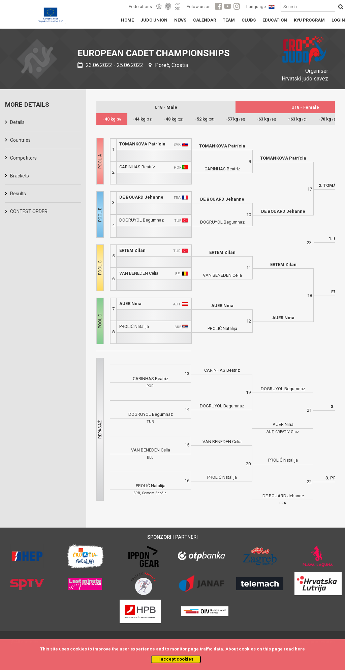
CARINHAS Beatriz (137, 166)
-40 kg (112, 119)
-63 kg (266, 119)
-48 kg (174, 119)
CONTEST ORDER (29, 211)
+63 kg (297, 119)
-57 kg (235, 119)
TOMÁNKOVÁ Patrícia (142, 143)
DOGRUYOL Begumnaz (141, 220)
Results (18, 193)
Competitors (23, 158)
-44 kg (143, 119)
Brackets (19, 175)
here (300, 648)
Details (17, 122)
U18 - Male (166, 107)
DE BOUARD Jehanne (141, 197)
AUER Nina (130, 303)
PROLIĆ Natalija (134, 326)
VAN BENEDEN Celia (138, 273)
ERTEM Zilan (132, 250)
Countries (20, 140)
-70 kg (328, 119)
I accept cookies (175, 659)
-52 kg (205, 119)
